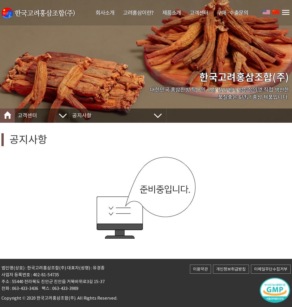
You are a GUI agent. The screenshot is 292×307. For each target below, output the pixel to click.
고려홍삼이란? (138, 12)
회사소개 (105, 12)
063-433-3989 (65, 288)
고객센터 (199, 12)
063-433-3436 (25, 288)
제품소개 (171, 12)
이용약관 (200, 269)
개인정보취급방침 (231, 269)
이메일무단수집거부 (270, 269)
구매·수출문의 (232, 12)
